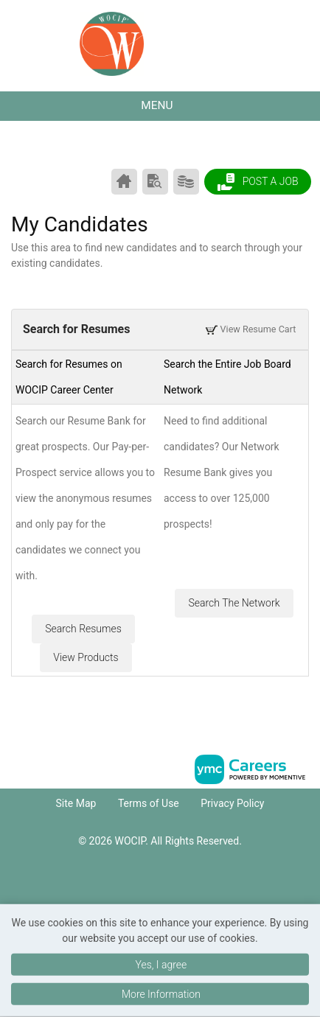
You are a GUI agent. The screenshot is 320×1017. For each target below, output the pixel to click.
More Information (161, 994)
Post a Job (257, 182)
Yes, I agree (161, 965)
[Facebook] (144, 883)
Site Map (76, 803)
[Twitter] (175, 883)
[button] (160, 106)
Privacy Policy (232, 803)
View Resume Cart (251, 329)
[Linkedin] (160, 883)
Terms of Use (148, 803)
